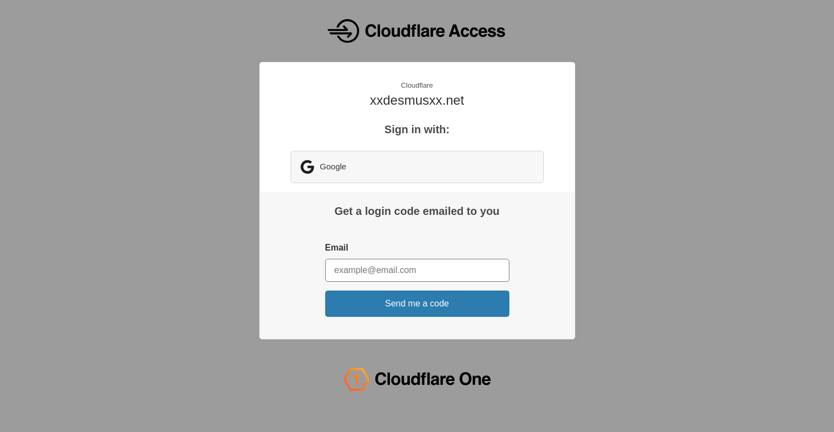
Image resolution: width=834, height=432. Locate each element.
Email (337, 247)
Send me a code (417, 303)
